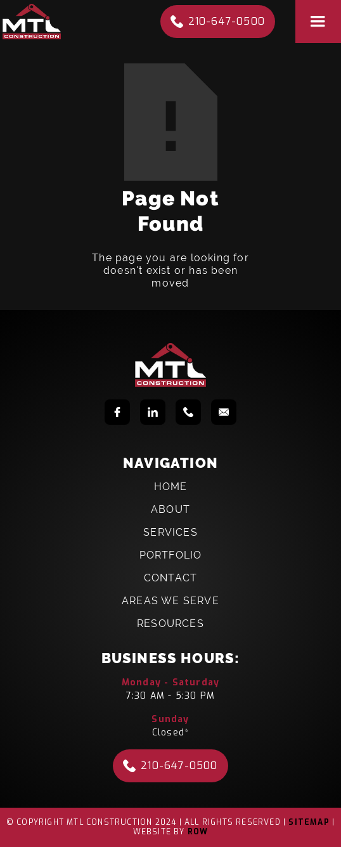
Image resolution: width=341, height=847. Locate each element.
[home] (31, 21)
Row (198, 832)
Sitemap (308, 822)
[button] (318, 21)
